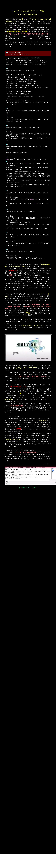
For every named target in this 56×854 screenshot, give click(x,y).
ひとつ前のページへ (25, 488)
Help (53, 472)
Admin (53, 474)
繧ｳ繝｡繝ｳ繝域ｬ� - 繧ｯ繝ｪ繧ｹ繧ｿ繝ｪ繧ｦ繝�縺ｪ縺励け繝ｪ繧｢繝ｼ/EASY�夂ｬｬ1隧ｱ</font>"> (28, 473)
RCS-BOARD (30, 485)
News (53, 470)
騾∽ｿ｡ (7, 482)
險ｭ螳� (53, 468)
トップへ (34, 488)
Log (52, 471)
